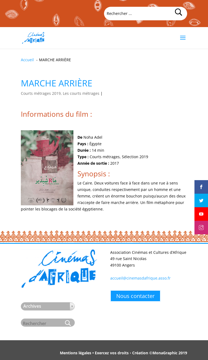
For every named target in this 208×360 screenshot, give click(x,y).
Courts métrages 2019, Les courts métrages (60, 93)
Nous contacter (135, 296)
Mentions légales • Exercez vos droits (94, 352)
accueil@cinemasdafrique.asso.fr (140, 278)
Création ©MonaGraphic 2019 (159, 352)
